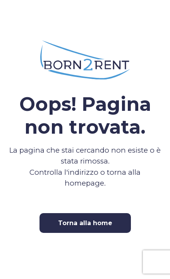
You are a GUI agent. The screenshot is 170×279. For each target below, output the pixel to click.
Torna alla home (85, 223)
